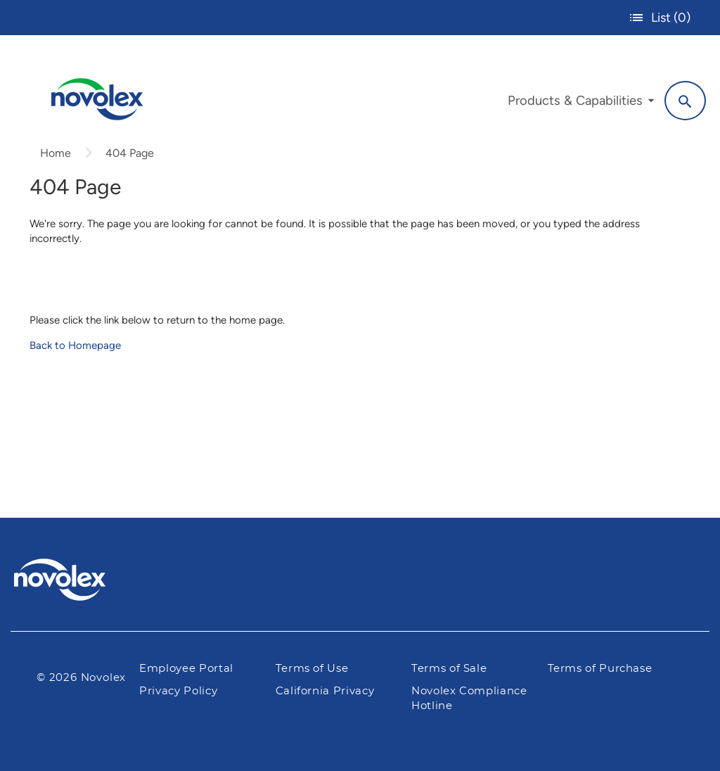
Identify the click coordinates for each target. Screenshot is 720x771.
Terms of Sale (449, 668)
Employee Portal (186, 668)
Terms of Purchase (600, 668)
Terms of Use (312, 668)
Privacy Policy (178, 691)
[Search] (685, 100)
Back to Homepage (75, 345)
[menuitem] (581, 104)
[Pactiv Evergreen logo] (88, 580)
